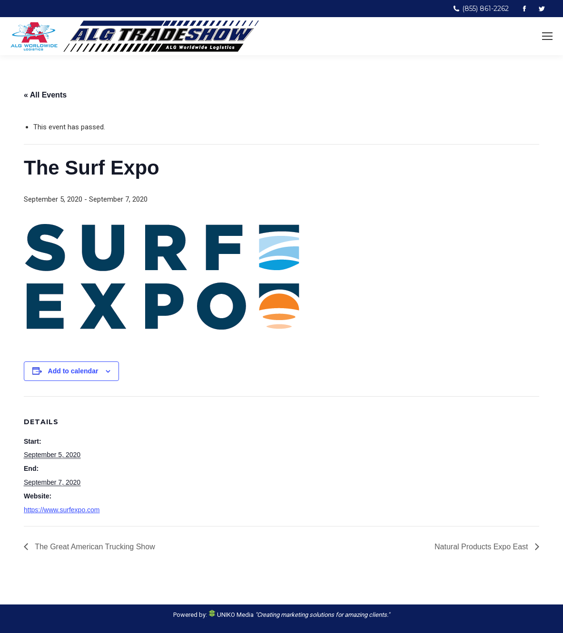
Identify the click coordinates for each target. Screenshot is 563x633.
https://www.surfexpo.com (62, 510)
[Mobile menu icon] (547, 36)
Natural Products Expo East (482, 547)
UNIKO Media (231, 614)
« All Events (45, 95)
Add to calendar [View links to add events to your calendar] (73, 371)
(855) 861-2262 (481, 8)
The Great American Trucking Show (94, 547)
